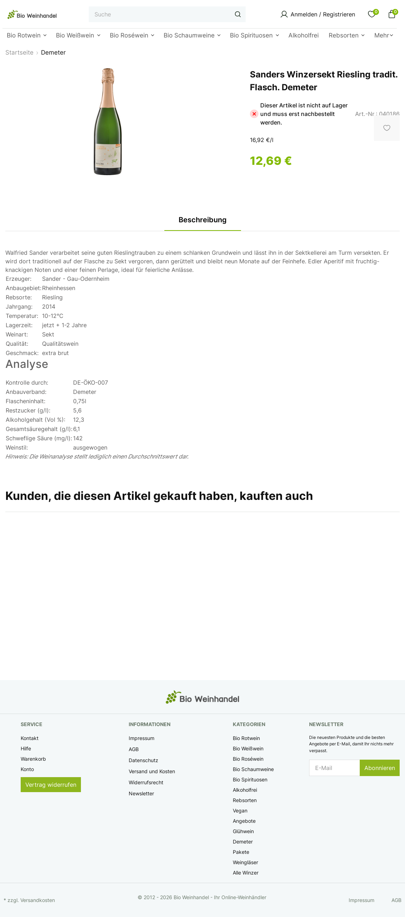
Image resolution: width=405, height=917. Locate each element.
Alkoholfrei (245, 790)
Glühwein (243, 831)
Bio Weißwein (248, 748)
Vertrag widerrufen (50, 784)
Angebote (244, 821)
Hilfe (26, 748)
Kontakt (30, 738)
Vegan (240, 810)
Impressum (141, 738)
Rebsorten (245, 800)
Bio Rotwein (246, 738)
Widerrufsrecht (146, 782)
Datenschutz (143, 760)
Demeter (243, 842)
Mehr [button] (381, 35)
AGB (134, 749)
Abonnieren (379, 767)
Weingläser (245, 862)
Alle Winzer (245, 873)
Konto (27, 769)
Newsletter (141, 793)
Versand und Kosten (152, 771)
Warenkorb (33, 759)
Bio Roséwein (248, 759)
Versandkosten (37, 900)
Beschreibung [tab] (203, 220)
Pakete (241, 852)
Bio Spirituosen (250, 779)
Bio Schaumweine (253, 769)
